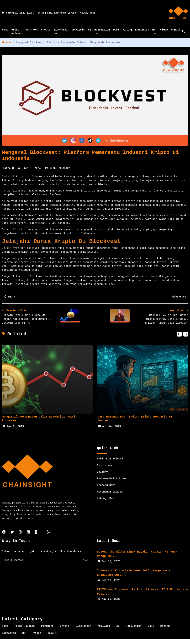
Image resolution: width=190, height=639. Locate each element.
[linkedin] (28, 530)
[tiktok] (36, 530)
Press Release (16, 31)
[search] (183, 31)
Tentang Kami (44, 13)
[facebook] (3, 530)
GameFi (175, 29)
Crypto (45, 30)
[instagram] (20, 530)
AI (89, 29)
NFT (154, 30)
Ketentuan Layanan (65, 13)
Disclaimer (104, 463)
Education (142, 30)
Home (7, 42)
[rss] (48, 530)
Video (164, 30)
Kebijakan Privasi (110, 456)
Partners (32, 29)
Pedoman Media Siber (111, 476)
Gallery (102, 469)
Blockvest (179, 296)
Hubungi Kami (87, 13)
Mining (127, 29)
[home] (178, 13)
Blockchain (61, 30)
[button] (179, 334)
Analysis (78, 29)
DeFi (116, 30)
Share (64, 168)
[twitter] (12, 530)
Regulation (102, 30)
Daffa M (8, 168)
